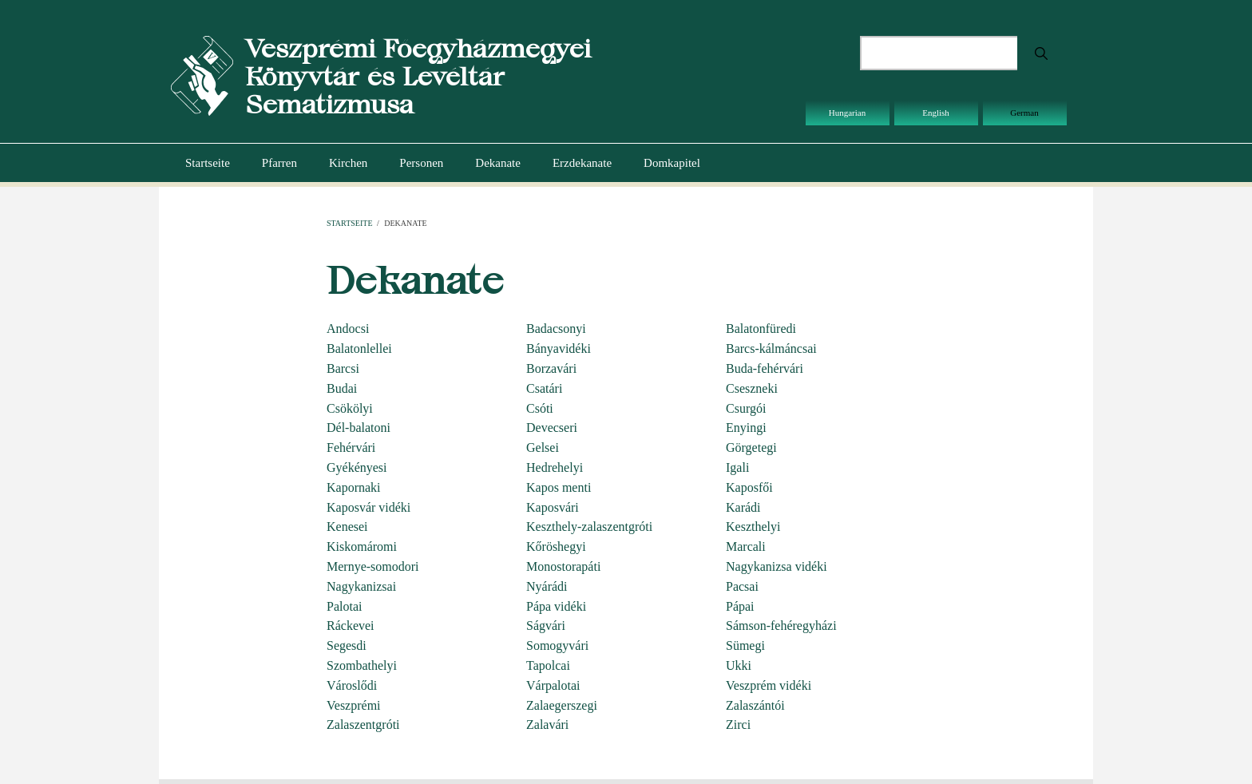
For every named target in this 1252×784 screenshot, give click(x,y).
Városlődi (352, 685)
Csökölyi (350, 408)
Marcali (746, 546)
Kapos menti (558, 487)
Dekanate (498, 162)
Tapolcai (548, 665)
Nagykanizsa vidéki (776, 566)
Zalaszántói (755, 705)
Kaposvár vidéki (368, 507)
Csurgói (746, 408)
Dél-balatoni (358, 427)
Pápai (740, 606)
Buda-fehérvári (764, 368)
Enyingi (746, 427)
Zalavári (547, 724)
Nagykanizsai (361, 586)
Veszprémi (354, 705)
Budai (342, 388)
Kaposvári (552, 507)
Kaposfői (749, 487)
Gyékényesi (357, 467)
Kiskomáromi (362, 546)
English (935, 112)
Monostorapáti (563, 566)
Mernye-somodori (373, 566)
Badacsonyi (556, 328)
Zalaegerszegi (561, 705)
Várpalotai (553, 685)
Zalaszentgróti (363, 724)
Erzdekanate (582, 162)
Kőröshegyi (556, 546)
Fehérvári (351, 447)
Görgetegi (751, 447)
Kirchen (348, 162)
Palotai (344, 606)
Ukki (738, 665)
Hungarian (847, 112)
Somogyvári (557, 645)
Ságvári (545, 625)
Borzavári (551, 368)
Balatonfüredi (761, 328)
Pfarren (279, 162)
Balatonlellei (359, 348)
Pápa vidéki (556, 606)
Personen (421, 162)
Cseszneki (752, 388)
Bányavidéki (558, 348)
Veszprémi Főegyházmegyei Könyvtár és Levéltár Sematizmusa (418, 76)
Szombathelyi (362, 665)
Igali (737, 467)
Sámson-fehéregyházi (781, 625)
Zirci (738, 724)
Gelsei (542, 447)
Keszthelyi (753, 526)
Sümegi (745, 645)
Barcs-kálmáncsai (771, 348)
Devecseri (551, 427)
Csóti (539, 408)
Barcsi (343, 368)
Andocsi (348, 328)
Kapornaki (354, 487)
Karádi (743, 507)
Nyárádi (547, 586)
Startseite (207, 162)
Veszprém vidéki (768, 685)
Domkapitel (672, 162)
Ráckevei (350, 625)
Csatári (544, 388)
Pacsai (742, 586)
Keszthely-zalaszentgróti (589, 526)
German (1024, 112)
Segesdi (346, 645)
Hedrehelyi (554, 467)
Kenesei (347, 526)
